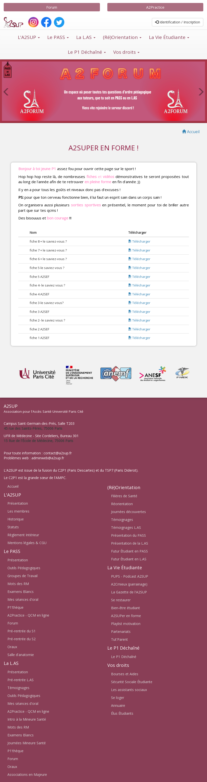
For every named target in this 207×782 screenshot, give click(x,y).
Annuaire (118, 705)
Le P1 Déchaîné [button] (87, 52)
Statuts (13, 527)
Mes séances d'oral (22, 599)
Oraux (12, 646)
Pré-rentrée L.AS (20, 679)
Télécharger (139, 241)
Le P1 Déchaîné (123, 656)
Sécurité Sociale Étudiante (131, 681)
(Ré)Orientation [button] (122, 37)
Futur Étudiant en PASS (129, 551)
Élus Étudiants (122, 713)
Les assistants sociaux (129, 689)
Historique (15, 519)
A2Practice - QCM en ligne (28, 615)
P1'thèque (15, 607)
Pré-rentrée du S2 (21, 639)
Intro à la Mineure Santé (26, 719)
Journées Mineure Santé (26, 743)
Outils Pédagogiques (23, 568)
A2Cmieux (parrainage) (129, 584)
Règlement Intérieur (23, 535)
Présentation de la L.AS (129, 543)
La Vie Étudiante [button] (169, 37)
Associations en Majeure (27, 774)
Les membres (18, 511)
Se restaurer (121, 600)
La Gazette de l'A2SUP (129, 592)
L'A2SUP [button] (29, 37)
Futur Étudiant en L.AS (128, 559)
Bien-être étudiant (125, 607)
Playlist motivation (125, 623)
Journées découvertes (128, 511)
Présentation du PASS (128, 535)
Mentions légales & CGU (26, 542)
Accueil (13, 486)
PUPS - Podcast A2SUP (129, 576)
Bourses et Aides (124, 674)
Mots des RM (18, 583)
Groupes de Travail (22, 575)
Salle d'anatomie (20, 654)
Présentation (17, 503)
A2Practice (155, 7)
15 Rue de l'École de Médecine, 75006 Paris (38, 440)
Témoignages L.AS (126, 527)
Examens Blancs (20, 591)
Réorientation (122, 503)
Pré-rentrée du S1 (21, 631)
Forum (51, 7)
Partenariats (121, 631)
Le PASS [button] (58, 37)
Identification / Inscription (177, 22)
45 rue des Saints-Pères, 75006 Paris (33, 428)
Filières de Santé (124, 496)
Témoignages (18, 687)
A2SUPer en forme (126, 615)
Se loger (117, 697)
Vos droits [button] (126, 52)
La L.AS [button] (85, 37)
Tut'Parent (119, 639)
